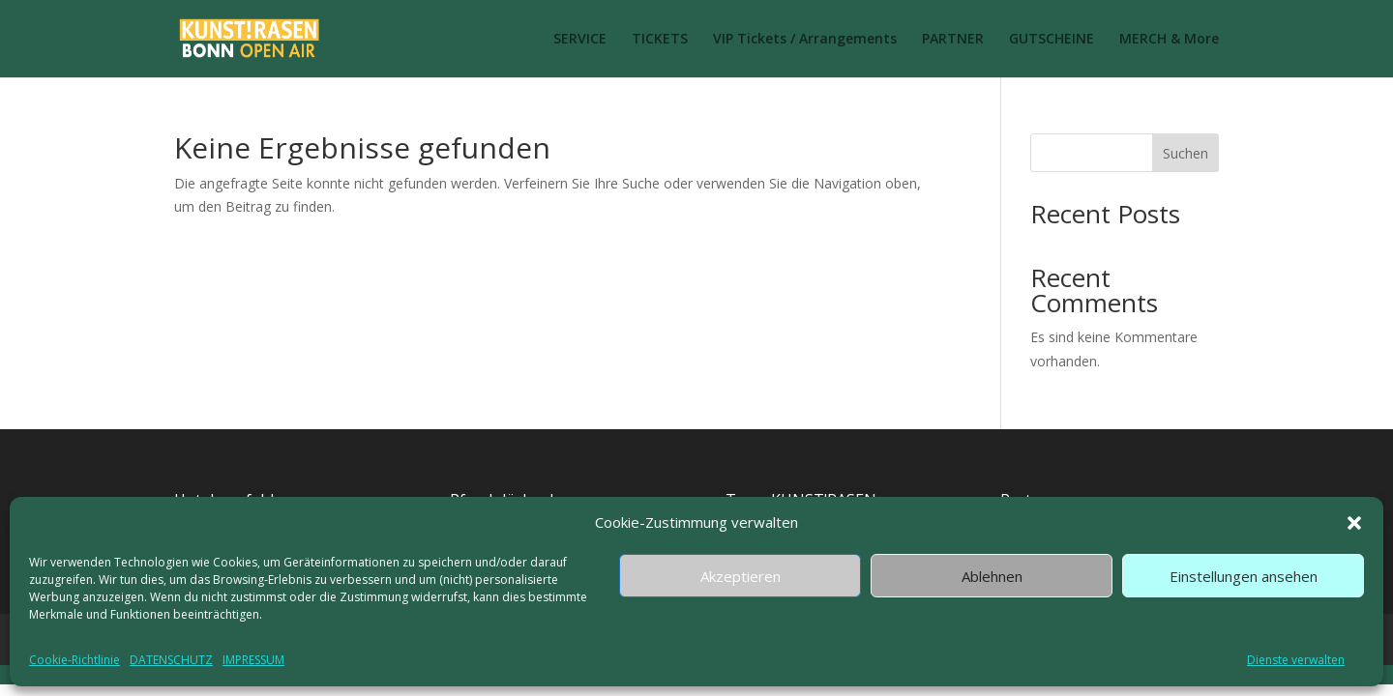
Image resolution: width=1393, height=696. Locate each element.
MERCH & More (1169, 39)
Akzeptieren (740, 576)
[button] (1354, 523)
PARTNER (953, 39)
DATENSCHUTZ (171, 660)
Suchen (1185, 153)
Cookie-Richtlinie (74, 660)
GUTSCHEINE (1051, 39)
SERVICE (580, 39)
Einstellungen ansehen (1244, 576)
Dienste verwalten (1296, 660)
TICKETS (660, 39)
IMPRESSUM (253, 660)
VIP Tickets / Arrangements (805, 39)
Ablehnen (992, 576)
